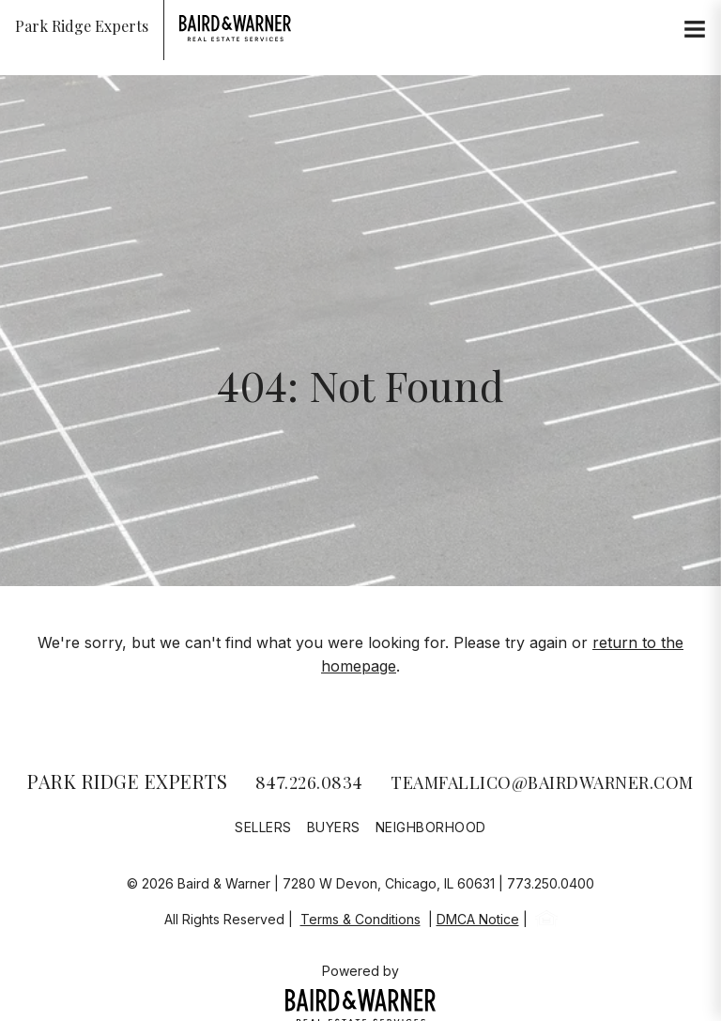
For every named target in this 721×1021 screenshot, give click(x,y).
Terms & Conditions (360, 919)
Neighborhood (431, 827)
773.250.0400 (550, 883)
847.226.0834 (309, 782)
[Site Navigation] (694, 30)
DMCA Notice (478, 919)
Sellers (263, 827)
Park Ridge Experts (127, 781)
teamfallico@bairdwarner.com (542, 782)
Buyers (333, 827)
